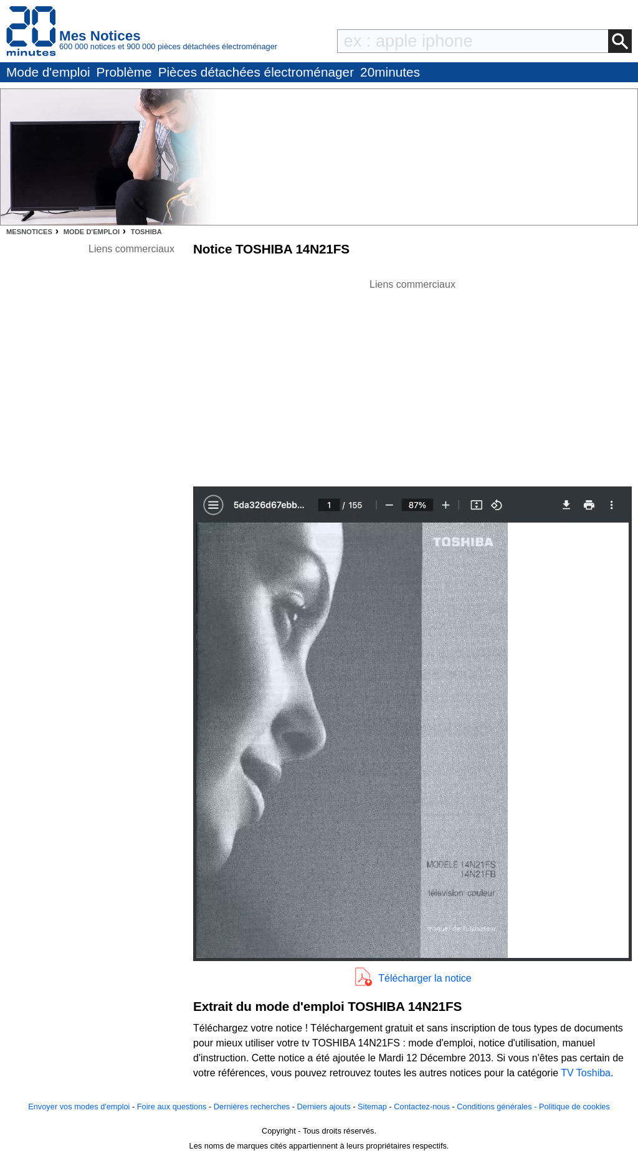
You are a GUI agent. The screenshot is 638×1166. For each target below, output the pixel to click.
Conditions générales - (498, 1106)
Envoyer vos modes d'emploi (79, 1106)
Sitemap (372, 1106)
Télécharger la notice (424, 978)
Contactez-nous (422, 1106)
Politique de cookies (574, 1106)
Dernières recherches (252, 1106)
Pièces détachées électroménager (256, 72)
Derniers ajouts (324, 1106)
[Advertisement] (412, 379)
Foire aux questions (172, 1106)
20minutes (390, 72)
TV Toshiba (586, 1073)
